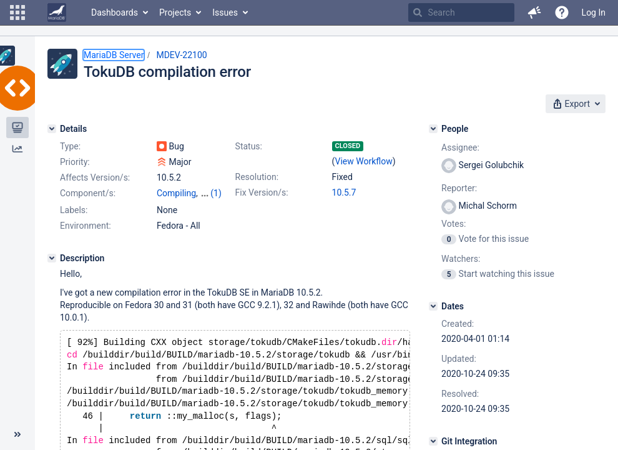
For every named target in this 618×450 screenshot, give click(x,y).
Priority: (75, 162)
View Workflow (364, 161)
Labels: (73, 210)
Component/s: (87, 193)
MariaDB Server (114, 55)
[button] (17, 12)
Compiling (176, 193)
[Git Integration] (433, 441)
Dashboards (114, 13)
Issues (225, 13)
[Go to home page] (56, 12)
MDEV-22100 (181, 55)
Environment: (85, 226)
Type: (70, 146)
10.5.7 (344, 193)
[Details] (51, 128)
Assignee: (460, 147)
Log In (594, 13)
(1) (216, 193)
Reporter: (459, 188)
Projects (175, 13)
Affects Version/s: (95, 177)
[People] (433, 128)
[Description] (51, 258)
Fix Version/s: (261, 193)
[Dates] (433, 306)
